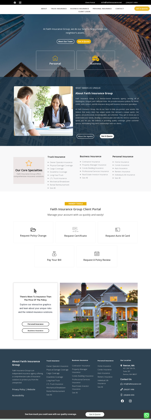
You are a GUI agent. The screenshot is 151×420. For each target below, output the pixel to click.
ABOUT (44, 9)
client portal (90, 2)
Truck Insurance (56, 158)
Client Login (84, 12)
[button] (142, 9)
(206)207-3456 (132, 2)
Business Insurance (90, 157)
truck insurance (59, 9)
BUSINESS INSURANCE (80, 9)
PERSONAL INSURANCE (103, 9)
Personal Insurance (122, 157)
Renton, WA (128, 367)
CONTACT (120, 9)
